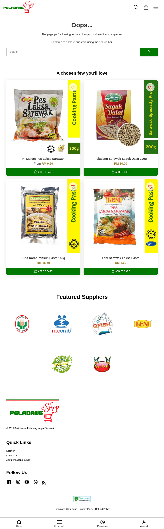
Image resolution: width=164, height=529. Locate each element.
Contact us (11, 455)
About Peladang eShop (18, 460)
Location (10, 451)
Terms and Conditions (66, 509)
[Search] (73, 52)
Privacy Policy (86, 509)
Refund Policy (102, 509)
